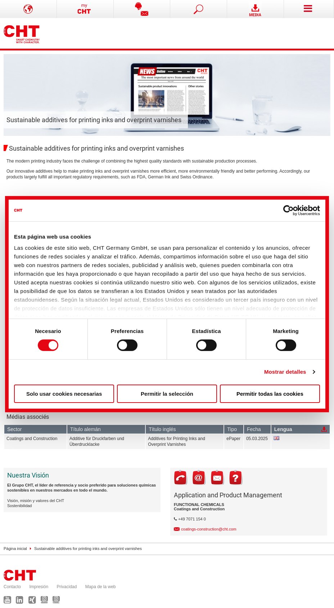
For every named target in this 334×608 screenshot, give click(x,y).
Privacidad (67, 586)
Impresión (38, 586)
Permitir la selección (167, 394)
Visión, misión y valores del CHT (35, 500)
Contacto (12, 586)
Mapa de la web (100, 586)
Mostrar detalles (285, 372)
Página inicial (15, 548)
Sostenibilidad (19, 505)
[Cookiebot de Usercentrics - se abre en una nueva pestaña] (288, 210)
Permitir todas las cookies (269, 394)
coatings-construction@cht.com (208, 529)
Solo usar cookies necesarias (64, 394)
